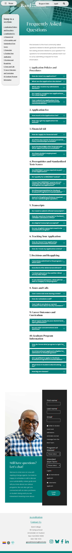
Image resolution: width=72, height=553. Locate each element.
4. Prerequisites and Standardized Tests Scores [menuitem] (10, 43)
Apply (56, 3)
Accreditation (36, 517)
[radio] (53, 476)
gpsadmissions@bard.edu (36, 542)
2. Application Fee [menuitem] (9, 34)
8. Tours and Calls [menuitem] (9, 67)
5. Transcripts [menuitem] (8, 50)
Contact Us (36, 521)
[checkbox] (53, 480)
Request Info (44, 3)
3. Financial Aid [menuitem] (8, 37)
